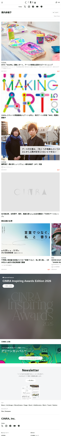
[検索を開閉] (56, 2)
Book (30, 405)
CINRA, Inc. (8, 418)
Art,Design (9, 405)
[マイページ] (2, 2)
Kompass (8, 411)
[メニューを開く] (59, 2)
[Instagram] (29, 7)
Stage (25, 405)
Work (44, 405)
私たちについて (5, 432)
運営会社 (33, 432)
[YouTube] (37, 7)
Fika (2, 411)
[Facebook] (33, 7)
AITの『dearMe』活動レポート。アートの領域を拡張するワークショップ (27, 65)
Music (3, 405)
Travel (49, 405)
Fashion (55, 405)
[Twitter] (25, 7)
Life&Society (37, 405)
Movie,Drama (18, 405)
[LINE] (41, 7)
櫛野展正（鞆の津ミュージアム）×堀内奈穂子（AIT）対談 (21, 164)
